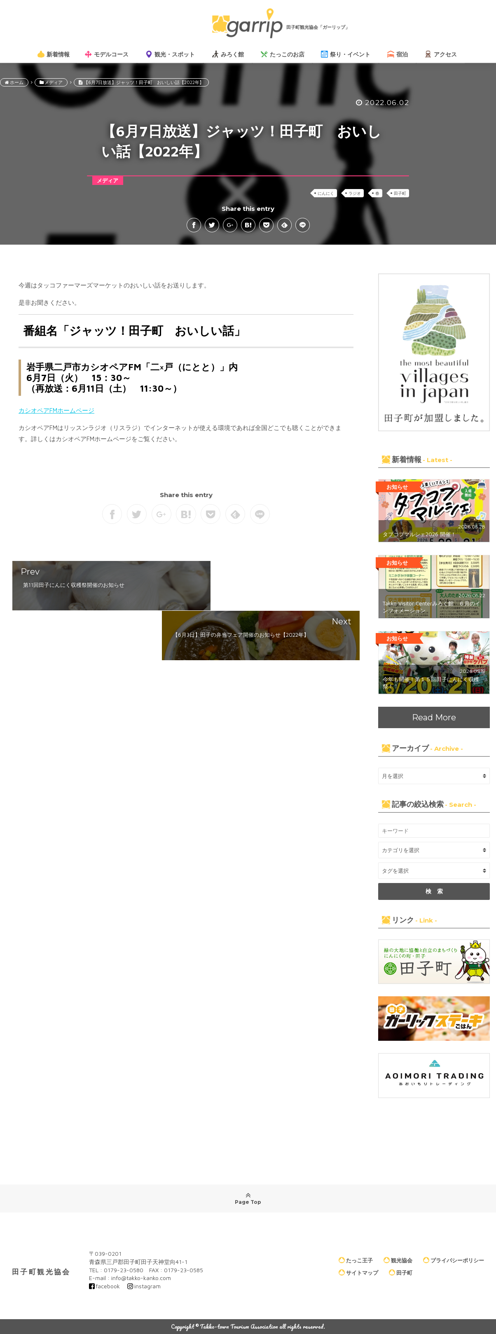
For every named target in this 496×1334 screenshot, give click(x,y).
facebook (108, 1286)
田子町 (400, 193)
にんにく (326, 193)
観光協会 (398, 1260)
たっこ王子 (356, 1260)
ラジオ (355, 193)
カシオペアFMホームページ (56, 410)
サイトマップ (358, 1272)
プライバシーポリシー (453, 1260)
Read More (434, 717)
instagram (147, 1286)
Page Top (248, 1198)
